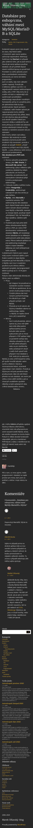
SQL (26, 42)
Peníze (4, 656)
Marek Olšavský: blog (14, 5)
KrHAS (3, 773)
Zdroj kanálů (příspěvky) (8, 804)
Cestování (5, 639)
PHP (14, 42)
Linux (5, 666)
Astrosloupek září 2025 (11, 741)
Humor (6, 645)
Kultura (6, 646)
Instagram (4, 782)
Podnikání (5, 670)
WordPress (21, 824)
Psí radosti (7, 654)
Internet (6, 664)
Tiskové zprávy (6, 676)
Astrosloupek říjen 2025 (11, 721)
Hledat (4, 628)
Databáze (14, 39)
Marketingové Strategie (8, 794)
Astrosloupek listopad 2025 (12, 703)
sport (3, 672)
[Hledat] (28, 631)
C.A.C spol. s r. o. (6, 768)
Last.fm (4, 784)
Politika (6, 650)
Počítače (4, 658)
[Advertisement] (16, 406)
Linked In (4, 785)
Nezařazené (5, 641)
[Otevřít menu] (30, 9)
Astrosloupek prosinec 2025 (13, 683)
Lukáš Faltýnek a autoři (7, 775)
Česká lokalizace (6, 808)
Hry (5, 662)
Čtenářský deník (9, 648)
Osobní (4, 643)
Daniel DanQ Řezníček (7, 770)
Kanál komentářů (6, 806)
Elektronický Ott (6, 772)
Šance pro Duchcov (7, 799)
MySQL (10, 42)
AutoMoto (6, 674)
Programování (20, 42)
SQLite (10, 44)
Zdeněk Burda (10, 537)
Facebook (4, 780)
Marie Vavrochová (6, 796)
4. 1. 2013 (7, 517)
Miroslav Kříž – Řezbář (7, 797)
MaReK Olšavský (13, 573)
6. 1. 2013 (10, 575)
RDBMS (18, 145)
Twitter (4, 787)
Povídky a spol (8, 652)
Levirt (3, 792)
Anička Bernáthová (6, 767)
